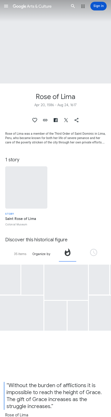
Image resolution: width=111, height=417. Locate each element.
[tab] (67, 254)
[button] (6, 6)
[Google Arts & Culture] (39, 6)
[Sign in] (98, 6)
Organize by (41, 254)
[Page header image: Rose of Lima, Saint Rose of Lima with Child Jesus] (55, 41)
